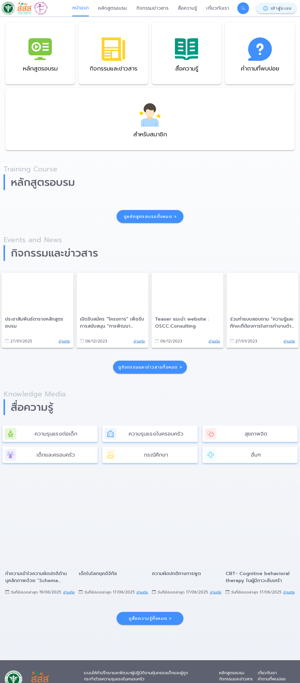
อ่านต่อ (64, 341)
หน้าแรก (80, 7)
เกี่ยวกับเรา (217, 8)
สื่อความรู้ (187, 8)
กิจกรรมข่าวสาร (152, 8)
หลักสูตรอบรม (112, 8)
